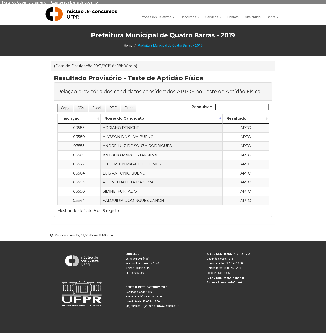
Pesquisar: (230, 107)
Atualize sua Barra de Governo (74, 2)
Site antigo (253, 17)
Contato (233, 17)
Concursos (190, 17)
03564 (79, 173)
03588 (79, 127)
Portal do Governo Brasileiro (24, 2)
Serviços (213, 17)
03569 (79, 155)
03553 (79, 146)
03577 (79, 164)
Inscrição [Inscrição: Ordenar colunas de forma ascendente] (70, 118)
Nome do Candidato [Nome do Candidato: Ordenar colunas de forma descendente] (124, 118)
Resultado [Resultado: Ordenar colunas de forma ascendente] (236, 118)
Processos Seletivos (157, 17)
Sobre (272, 17)
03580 (79, 137)
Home (128, 45)
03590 (79, 191)
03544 (79, 200)
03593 (79, 182)
